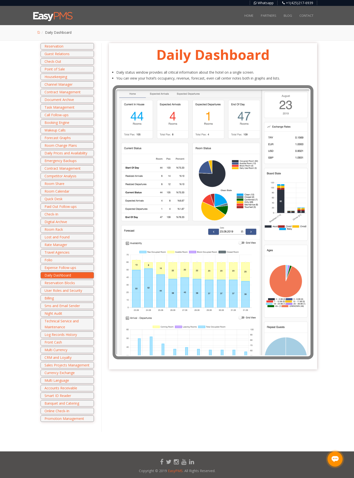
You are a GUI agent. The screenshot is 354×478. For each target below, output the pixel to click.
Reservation (53, 46)
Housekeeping (55, 76)
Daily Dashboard (57, 275)
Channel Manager (58, 84)
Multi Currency (55, 349)
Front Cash (53, 342)
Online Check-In (56, 411)
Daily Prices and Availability (65, 153)
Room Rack (53, 229)
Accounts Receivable (60, 388)
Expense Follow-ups (60, 267)
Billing (49, 298)
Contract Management (62, 92)
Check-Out (52, 61)
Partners (268, 15)
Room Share (54, 183)
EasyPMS (175, 470)
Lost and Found (57, 237)
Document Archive (59, 99)
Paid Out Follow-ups (60, 206)
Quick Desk (53, 199)
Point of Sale (54, 69)
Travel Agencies (57, 252)
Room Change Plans (60, 145)
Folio (48, 260)
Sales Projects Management (66, 365)
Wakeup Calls (55, 130)
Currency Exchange (59, 372)
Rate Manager (55, 244)
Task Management (59, 107)
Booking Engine (56, 122)
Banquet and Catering (61, 403)
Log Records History (60, 334)
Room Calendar (56, 191)
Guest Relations (57, 53)
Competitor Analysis (60, 176)
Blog (288, 15)
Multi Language (56, 380)
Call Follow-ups (56, 115)
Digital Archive (55, 221)
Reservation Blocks (59, 282)
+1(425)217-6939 (297, 2)
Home (248, 15)
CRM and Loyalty (58, 357)
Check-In (51, 214)
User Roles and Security (63, 290)
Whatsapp (264, 2)
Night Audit (53, 313)
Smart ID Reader (57, 395)
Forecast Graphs (57, 137)
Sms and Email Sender (62, 305)
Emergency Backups (60, 160)
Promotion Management (64, 418)
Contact (306, 15)
